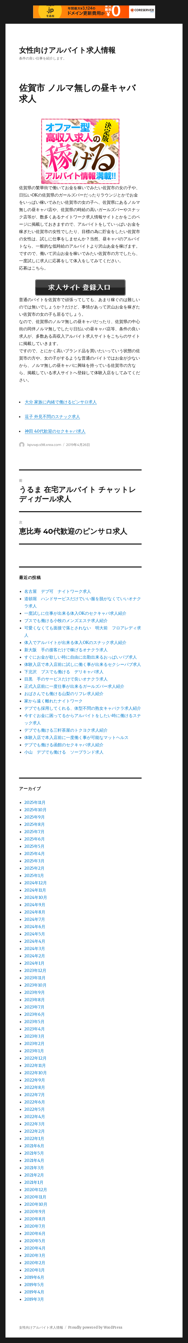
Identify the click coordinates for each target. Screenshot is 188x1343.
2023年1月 (34, 1050)
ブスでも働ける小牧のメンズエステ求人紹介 (66, 620)
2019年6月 (34, 1277)
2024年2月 (34, 955)
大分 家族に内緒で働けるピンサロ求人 (61, 401)
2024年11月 (35, 890)
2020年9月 (35, 1211)
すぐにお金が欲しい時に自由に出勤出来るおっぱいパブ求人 (80, 657)
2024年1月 (34, 963)
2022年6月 (34, 1102)
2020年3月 (34, 1255)
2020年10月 (35, 1204)
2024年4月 (34, 941)
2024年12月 (35, 882)
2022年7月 (34, 1094)
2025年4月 (34, 853)
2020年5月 (34, 1240)
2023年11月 (35, 977)
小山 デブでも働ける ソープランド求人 (64, 752)
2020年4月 (35, 1248)
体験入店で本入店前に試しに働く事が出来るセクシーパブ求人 (82, 664)
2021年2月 (34, 1175)
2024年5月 (34, 933)
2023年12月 (35, 970)
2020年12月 (35, 1189)
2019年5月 (34, 1284)
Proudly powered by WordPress (95, 1327)
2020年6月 (35, 1233)
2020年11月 (35, 1196)
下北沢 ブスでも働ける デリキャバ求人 (64, 671)
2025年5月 (34, 846)
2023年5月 (34, 1021)
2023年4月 (34, 1028)
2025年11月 (35, 802)
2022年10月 (35, 1072)
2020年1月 (34, 1270)
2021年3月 (34, 1167)
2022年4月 (34, 1116)
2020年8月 (35, 1218)
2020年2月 (34, 1262)
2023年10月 (35, 985)
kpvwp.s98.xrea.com (44, 445)
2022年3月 (34, 1123)
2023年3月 (34, 1036)
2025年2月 (34, 868)
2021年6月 (34, 1145)
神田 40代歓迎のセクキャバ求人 (55, 431)
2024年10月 (35, 897)
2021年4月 (34, 1160)
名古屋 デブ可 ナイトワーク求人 (57, 591)
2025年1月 (34, 875)
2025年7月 (34, 831)
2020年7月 (34, 1226)
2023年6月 (34, 1014)
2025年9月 (34, 817)
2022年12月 (35, 1058)
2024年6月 (34, 926)
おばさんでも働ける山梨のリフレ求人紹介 (64, 693)
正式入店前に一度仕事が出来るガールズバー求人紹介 (74, 686)
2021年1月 (34, 1182)
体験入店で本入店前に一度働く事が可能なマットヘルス (76, 737)
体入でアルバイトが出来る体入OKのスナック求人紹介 (75, 642)
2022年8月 (34, 1087)
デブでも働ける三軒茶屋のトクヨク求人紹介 (66, 730)
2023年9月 (34, 992)
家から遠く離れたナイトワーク (53, 700)
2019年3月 (34, 1299)
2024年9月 (34, 904)
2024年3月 (34, 948)
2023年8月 (34, 999)
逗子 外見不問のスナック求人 (52, 416)
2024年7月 (34, 919)
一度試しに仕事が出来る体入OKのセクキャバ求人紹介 (75, 613)
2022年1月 (34, 1138)
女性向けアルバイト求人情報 (67, 50)
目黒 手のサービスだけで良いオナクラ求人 (66, 679)
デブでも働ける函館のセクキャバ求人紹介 (64, 744)
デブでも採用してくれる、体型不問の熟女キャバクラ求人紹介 (82, 708)
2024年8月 (34, 912)
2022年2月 (34, 1131)
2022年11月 (35, 1065)
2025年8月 (34, 824)
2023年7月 (34, 1007)
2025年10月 (35, 809)
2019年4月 (34, 1291)
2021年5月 (34, 1153)
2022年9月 (34, 1080)
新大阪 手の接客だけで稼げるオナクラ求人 (66, 649)
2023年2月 (34, 1043)
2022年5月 (34, 1109)
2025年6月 (34, 838)
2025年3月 (34, 860)
